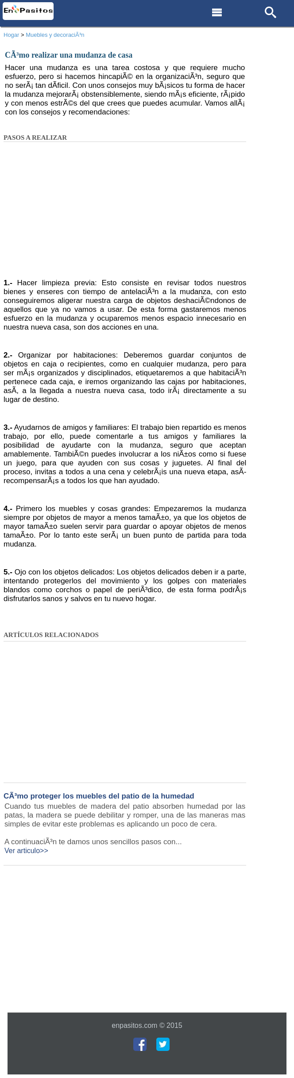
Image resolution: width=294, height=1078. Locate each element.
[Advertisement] (125, 213)
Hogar (11, 34)
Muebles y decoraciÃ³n (55, 34)
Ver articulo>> (26, 850)
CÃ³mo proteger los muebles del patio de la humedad (99, 796)
